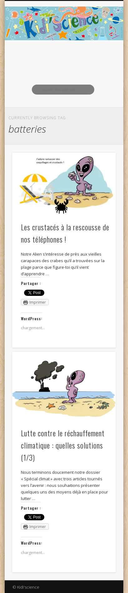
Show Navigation (100, 56)
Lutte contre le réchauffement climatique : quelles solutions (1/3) (63, 445)
